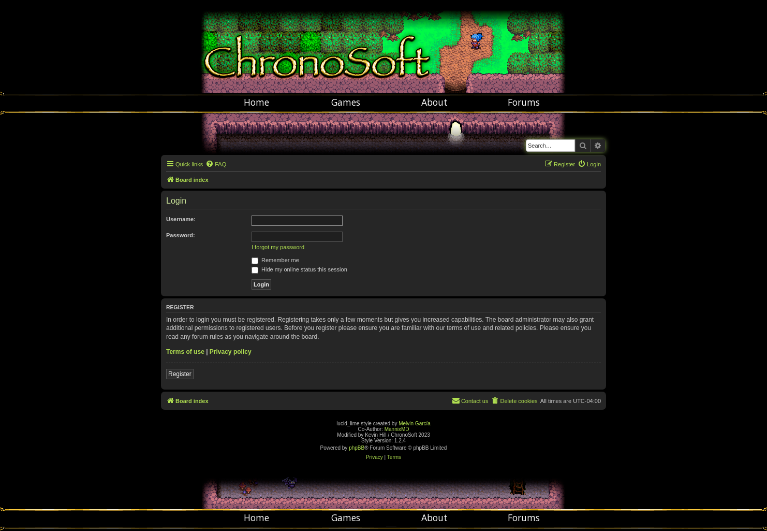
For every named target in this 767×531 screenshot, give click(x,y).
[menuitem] (215, 164)
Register (179, 374)
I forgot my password (278, 247)
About (434, 102)
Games (345, 102)
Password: (180, 235)
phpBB (356, 448)
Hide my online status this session (299, 269)
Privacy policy (231, 351)
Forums (524, 102)
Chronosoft (383, 46)
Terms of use (185, 351)
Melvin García (415, 423)
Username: (181, 219)
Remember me (275, 260)
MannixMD (397, 429)
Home (256, 102)
